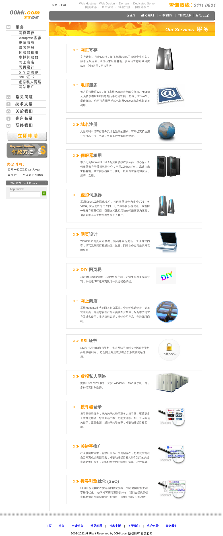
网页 (85, 50)
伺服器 (87, 155)
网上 (85, 301)
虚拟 (87, 195)
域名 (85, 124)
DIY (87, 269)
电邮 (85, 85)
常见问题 (96, 526)
